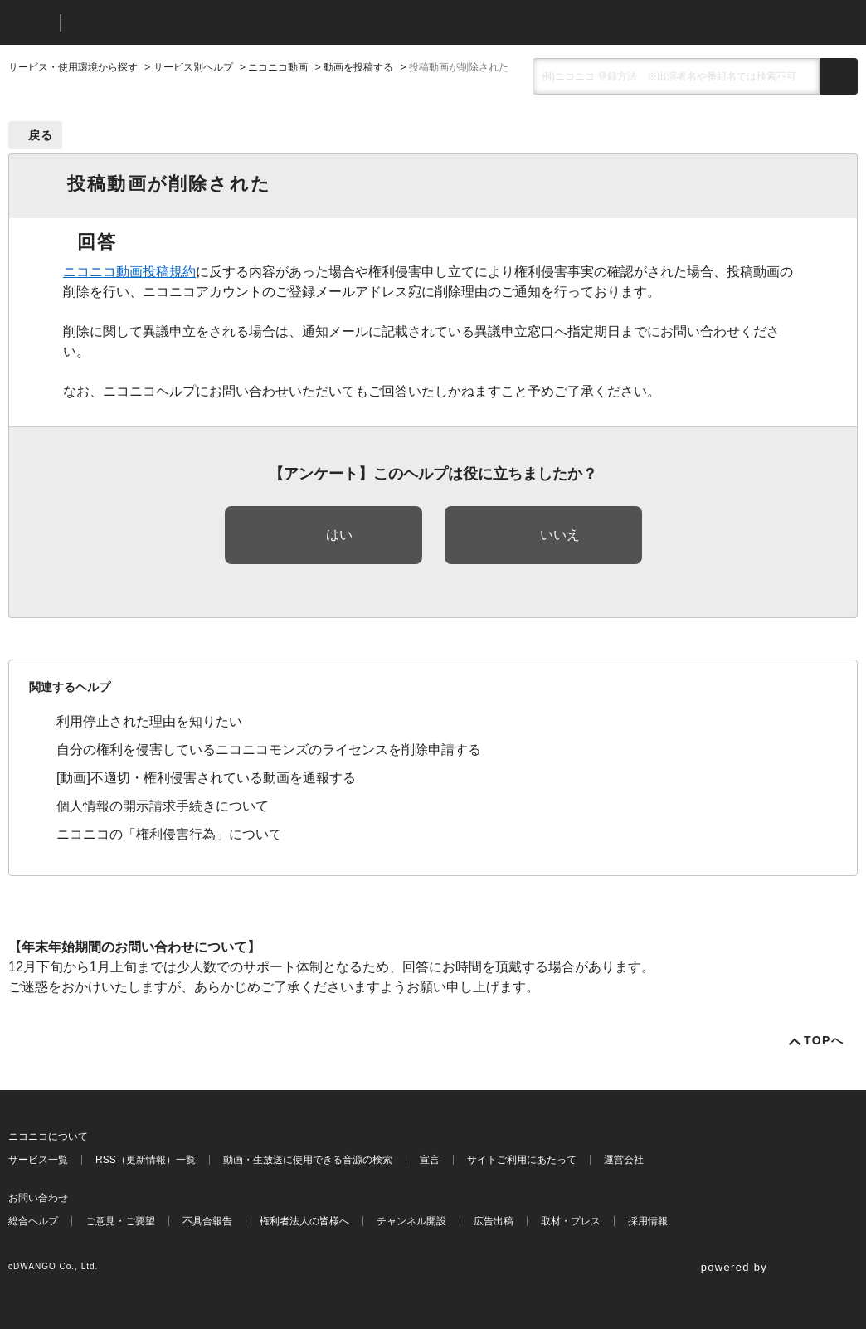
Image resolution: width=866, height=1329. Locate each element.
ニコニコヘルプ (161, 22)
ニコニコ (30, 23)
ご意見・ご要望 (120, 1221)
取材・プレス (571, 1221)
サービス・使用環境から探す (73, 67)
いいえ (560, 535)
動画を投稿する (358, 67)
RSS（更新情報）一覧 (145, 1160)
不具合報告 (207, 1221)
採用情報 (648, 1221)
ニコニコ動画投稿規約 (129, 272)
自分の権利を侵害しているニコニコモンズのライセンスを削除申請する (268, 749)
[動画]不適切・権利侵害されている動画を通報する (206, 778)
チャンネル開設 (411, 1221)
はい (339, 535)
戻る (41, 135)
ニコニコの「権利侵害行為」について (169, 834)
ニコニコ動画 (278, 67)
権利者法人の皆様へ (304, 1221)
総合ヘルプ (33, 1221)
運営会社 (624, 1160)
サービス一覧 (38, 1160)
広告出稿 (493, 1221)
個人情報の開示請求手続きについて (162, 806)
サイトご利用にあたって (522, 1160)
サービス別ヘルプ (193, 67)
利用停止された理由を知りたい (149, 721)
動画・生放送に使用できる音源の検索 (307, 1160)
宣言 (430, 1160)
